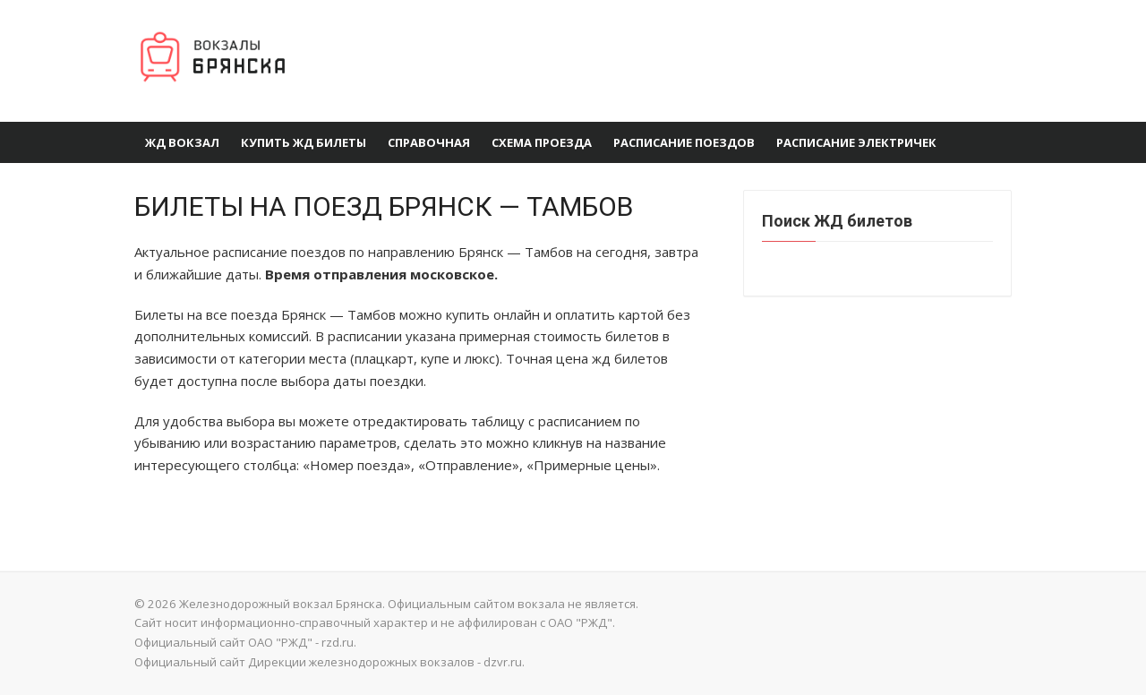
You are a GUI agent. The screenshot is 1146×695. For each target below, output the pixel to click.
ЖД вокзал (182, 142)
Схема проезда (542, 142)
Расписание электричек (856, 142)
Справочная (429, 142)
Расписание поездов (684, 142)
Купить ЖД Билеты (303, 142)
